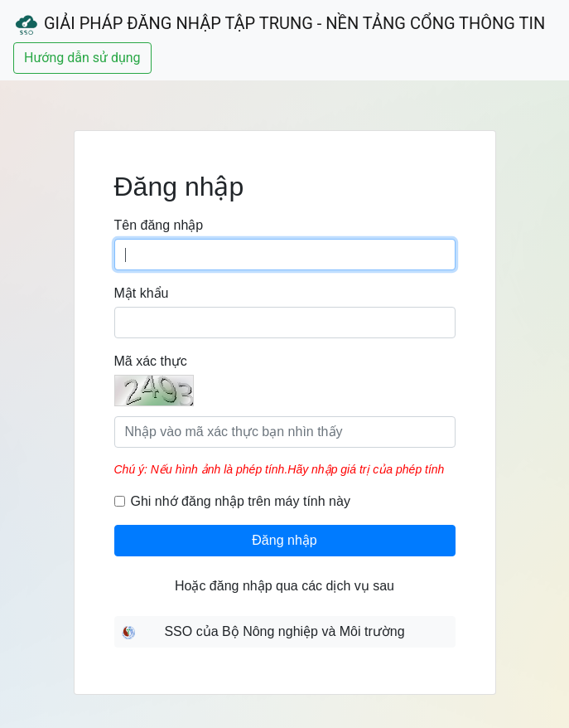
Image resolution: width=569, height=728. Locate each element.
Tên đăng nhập (159, 225)
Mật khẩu (141, 293)
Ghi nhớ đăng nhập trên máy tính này (240, 501)
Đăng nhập (284, 540)
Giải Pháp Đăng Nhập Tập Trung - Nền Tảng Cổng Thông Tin (279, 25)
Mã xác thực (150, 361)
